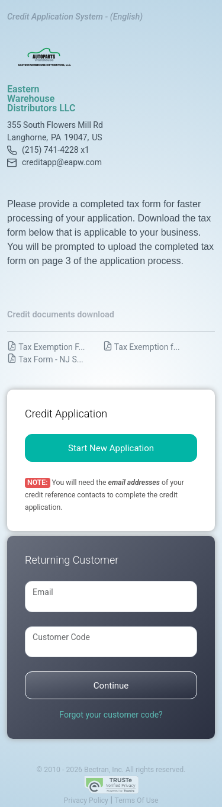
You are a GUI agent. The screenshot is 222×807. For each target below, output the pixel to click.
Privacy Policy (85, 800)
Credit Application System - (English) (75, 17)
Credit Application (66, 413)
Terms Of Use (137, 800)
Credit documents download (60, 315)
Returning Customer (71, 560)
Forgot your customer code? (110, 714)
